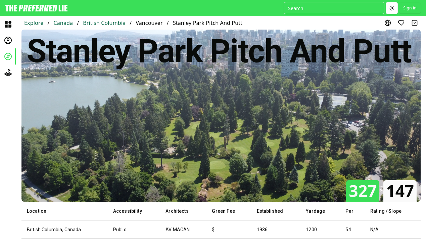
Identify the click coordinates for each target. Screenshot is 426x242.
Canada (63, 23)
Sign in (410, 8)
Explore (33, 23)
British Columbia (104, 23)
